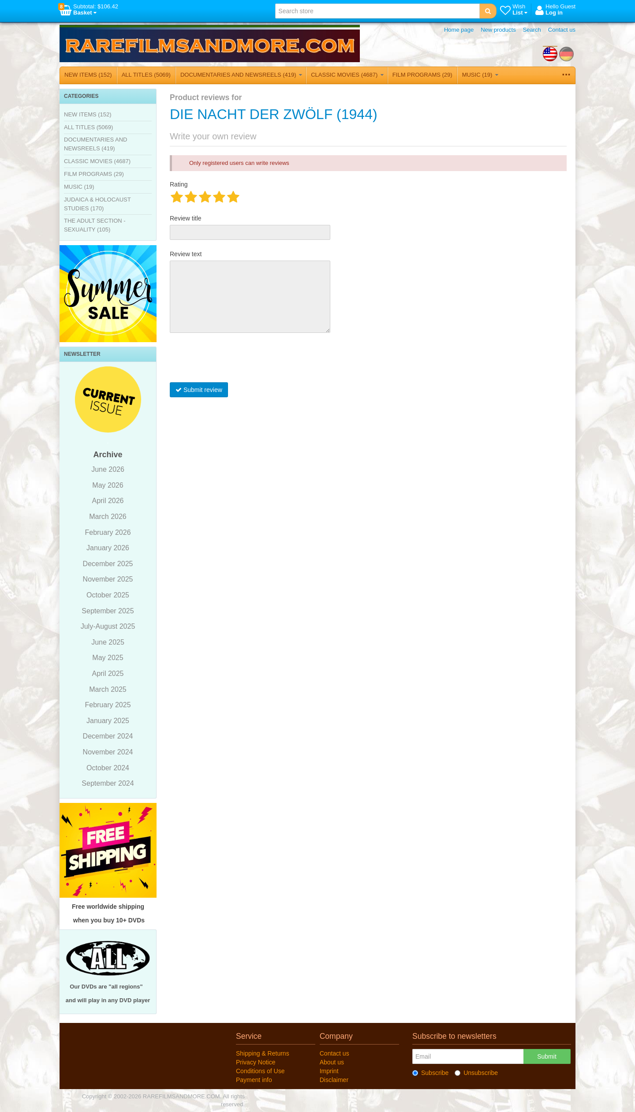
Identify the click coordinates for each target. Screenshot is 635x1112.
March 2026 (108, 516)
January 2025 (107, 720)
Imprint (329, 1071)
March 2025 (108, 689)
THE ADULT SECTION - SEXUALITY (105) (95, 225)
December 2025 (108, 563)
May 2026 (107, 485)
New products (498, 29)
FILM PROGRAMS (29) (422, 74)
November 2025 (108, 579)
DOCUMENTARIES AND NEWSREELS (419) (241, 74)
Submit (547, 1056)
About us (332, 1062)
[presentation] (237, 360)
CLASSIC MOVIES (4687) (347, 74)
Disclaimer (334, 1079)
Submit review (199, 389)
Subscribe (430, 1072)
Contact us (561, 29)
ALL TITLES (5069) (146, 74)
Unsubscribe (476, 1072)
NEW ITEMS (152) (88, 74)
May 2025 (107, 657)
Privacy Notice (255, 1062)
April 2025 (107, 673)
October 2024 (107, 768)
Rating (178, 184)
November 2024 (108, 752)
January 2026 (107, 548)
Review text (186, 253)
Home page (459, 29)
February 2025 (108, 705)
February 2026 (108, 532)
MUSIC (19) (480, 74)
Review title (186, 218)
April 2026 (107, 500)
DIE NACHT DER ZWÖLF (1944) (273, 114)
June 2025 (107, 642)
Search (532, 29)
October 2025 (107, 595)
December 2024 (108, 736)
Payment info (254, 1079)
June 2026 (107, 469)
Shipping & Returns (262, 1053)
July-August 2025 (108, 626)
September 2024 (108, 783)
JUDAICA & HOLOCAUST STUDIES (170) (97, 204)
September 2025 (108, 611)
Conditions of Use (260, 1071)
